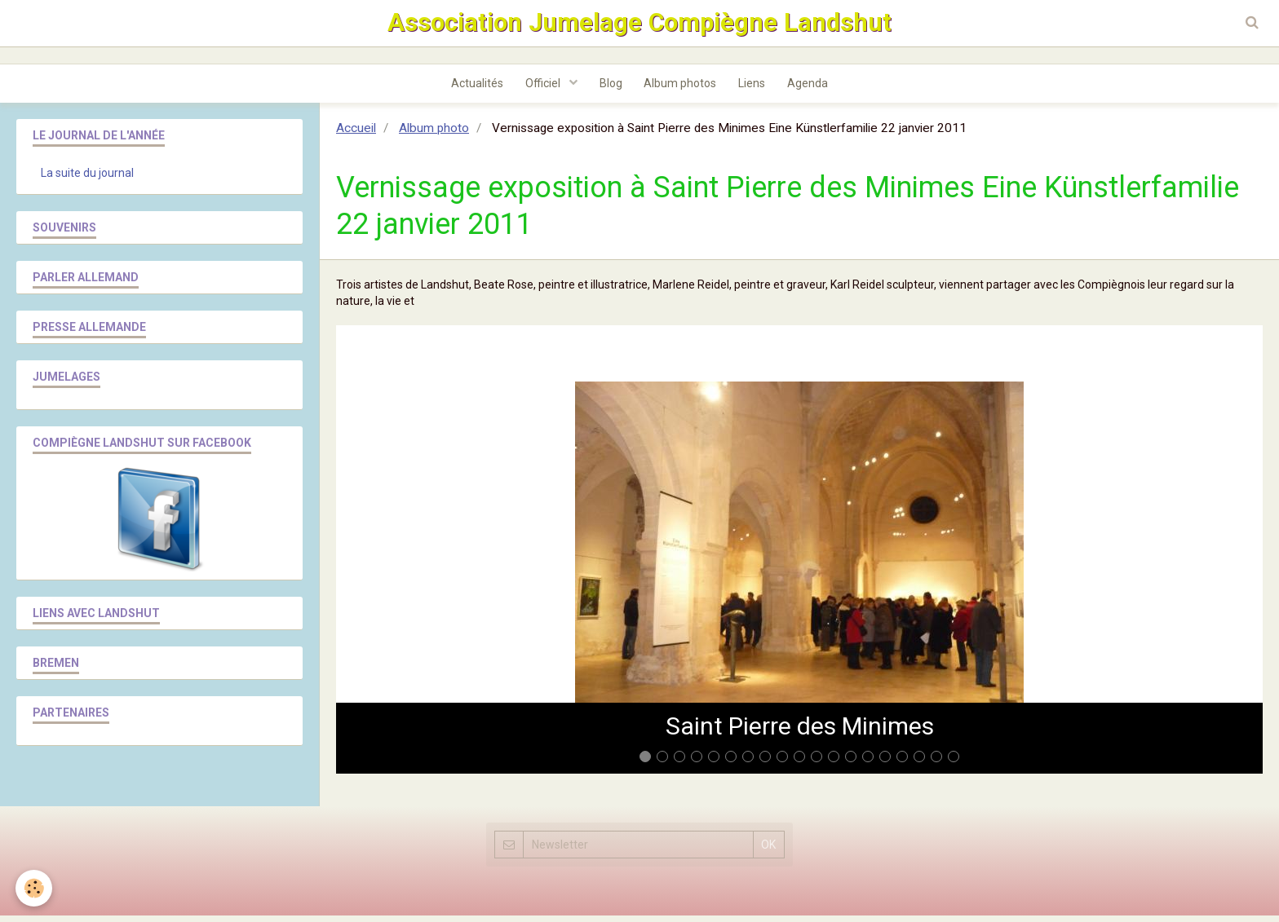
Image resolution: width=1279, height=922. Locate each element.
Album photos (681, 88)
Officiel (540, 88)
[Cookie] (34, 888)
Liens (755, 88)
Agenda (814, 88)
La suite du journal (87, 179)
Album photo (434, 134)
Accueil (356, 134)
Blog (609, 88)
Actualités (471, 88)
